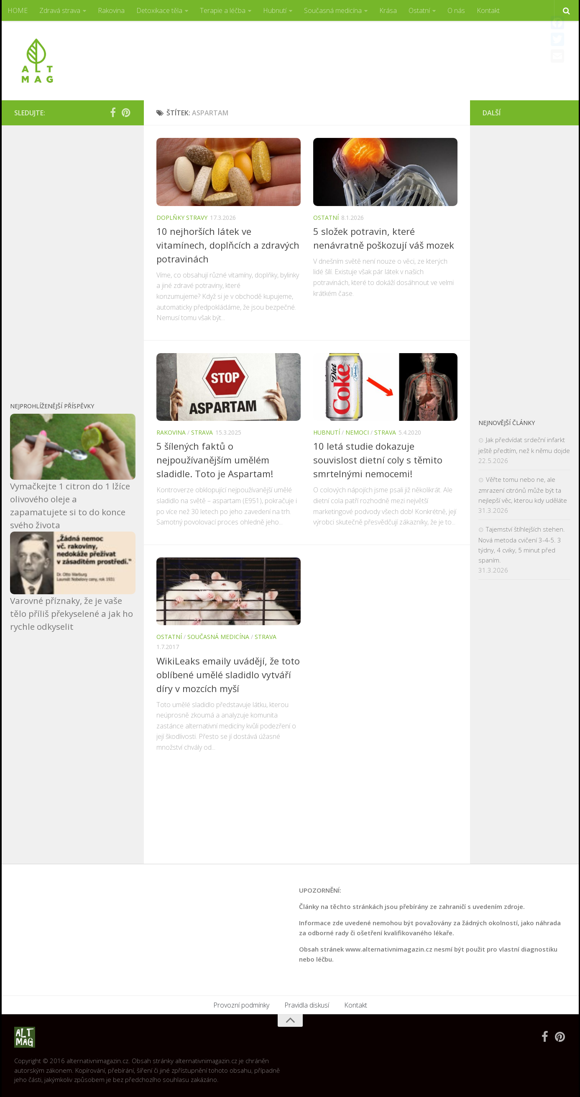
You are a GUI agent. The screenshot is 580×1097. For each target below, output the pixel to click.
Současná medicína (333, 10)
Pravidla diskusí (306, 1005)
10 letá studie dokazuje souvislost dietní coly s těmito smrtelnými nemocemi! (377, 460)
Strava (202, 432)
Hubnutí (274, 10)
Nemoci (357, 432)
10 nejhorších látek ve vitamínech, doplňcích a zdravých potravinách (227, 245)
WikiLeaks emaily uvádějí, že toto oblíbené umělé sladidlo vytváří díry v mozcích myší (228, 674)
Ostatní (419, 10)
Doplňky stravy (181, 217)
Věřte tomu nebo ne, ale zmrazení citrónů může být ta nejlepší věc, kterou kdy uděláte (522, 489)
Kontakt (488, 10)
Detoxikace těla (159, 10)
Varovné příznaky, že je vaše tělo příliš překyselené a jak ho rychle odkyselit (71, 613)
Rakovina (111, 10)
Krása (388, 10)
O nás (456, 10)
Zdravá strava (59, 10)
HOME (18, 10)
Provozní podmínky (241, 1005)
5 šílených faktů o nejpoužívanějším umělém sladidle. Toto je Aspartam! (214, 460)
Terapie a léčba (222, 10)
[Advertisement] (414, 52)
